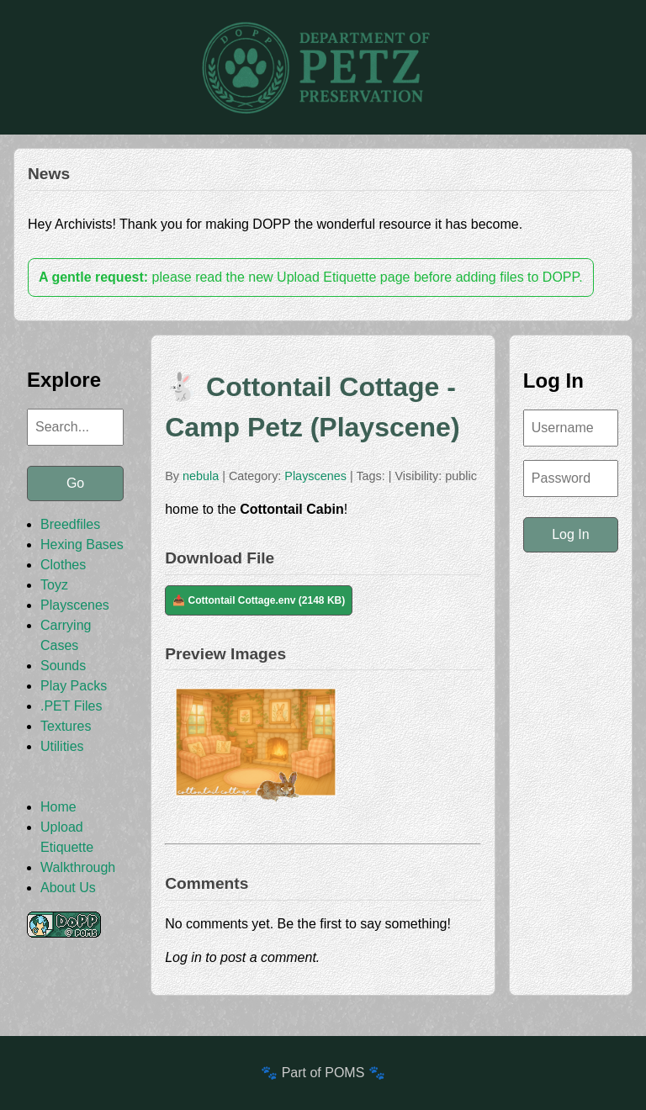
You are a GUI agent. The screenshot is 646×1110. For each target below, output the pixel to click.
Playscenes (74, 605)
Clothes (63, 565)
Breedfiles (70, 524)
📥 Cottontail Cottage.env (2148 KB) (258, 600)
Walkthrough (77, 867)
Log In (570, 534)
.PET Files (71, 706)
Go (75, 483)
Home (58, 807)
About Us (68, 887)
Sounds (63, 665)
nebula (201, 476)
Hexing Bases (82, 544)
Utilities (62, 746)
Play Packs (73, 686)
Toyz (54, 585)
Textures (65, 726)
